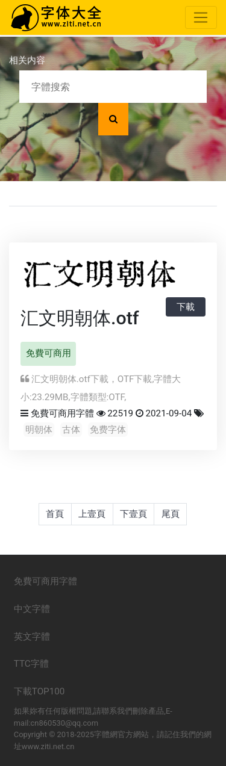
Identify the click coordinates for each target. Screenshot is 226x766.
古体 (71, 429)
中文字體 (32, 609)
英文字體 (32, 636)
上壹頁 (91, 513)
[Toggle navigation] (201, 17)
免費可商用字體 (62, 413)
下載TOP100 (39, 691)
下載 (186, 306)
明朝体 (38, 429)
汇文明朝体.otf (79, 318)
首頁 (55, 513)
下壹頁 (133, 513)
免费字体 (108, 429)
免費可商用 (48, 353)
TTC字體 (31, 663)
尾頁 (171, 513)
